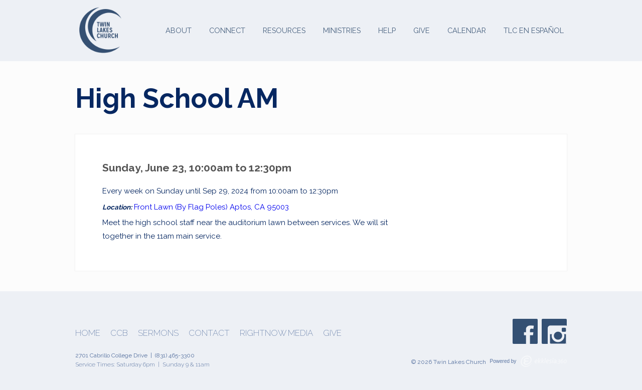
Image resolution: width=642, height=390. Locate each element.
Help (387, 30)
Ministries (342, 30)
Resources (284, 30)
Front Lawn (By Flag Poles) (181, 207)
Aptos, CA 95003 (259, 207)
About (179, 30)
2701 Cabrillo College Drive (111, 355)
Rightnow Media (276, 333)
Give (421, 30)
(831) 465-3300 (175, 355)
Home (87, 333)
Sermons (158, 333)
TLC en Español (534, 30)
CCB (119, 333)
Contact (209, 333)
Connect (227, 30)
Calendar (466, 30)
